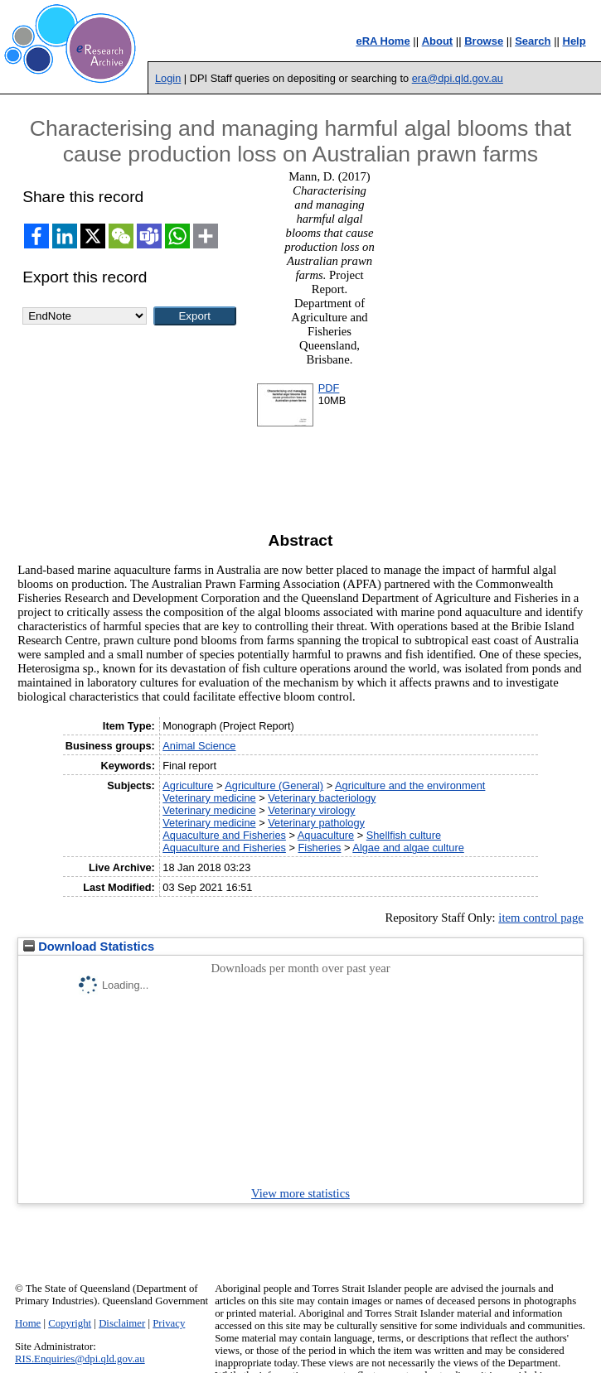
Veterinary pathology (316, 823)
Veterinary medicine (208, 798)
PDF (329, 388)
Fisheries (320, 847)
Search (532, 41)
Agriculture (187, 785)
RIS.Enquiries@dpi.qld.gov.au (80, 1359)
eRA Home (383, 41)
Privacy (169, 1323)
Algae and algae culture (407, 847)
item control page (541, 917)
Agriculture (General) (274, 785)
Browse (483, 41)
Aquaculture (326, 835)
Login (168, 78)
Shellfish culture (403, 835)
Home (28, 1323)
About (437, 41)
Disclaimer (122, 1323)
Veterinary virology (311, 810)
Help (574, 41)
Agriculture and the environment (410, 785)
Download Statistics (88, 946)
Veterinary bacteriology (322, 798)
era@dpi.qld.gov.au (457, 78)
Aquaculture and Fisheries (224, 835)
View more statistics (300, 1193)
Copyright (69, 1323)
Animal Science (198, 745)
